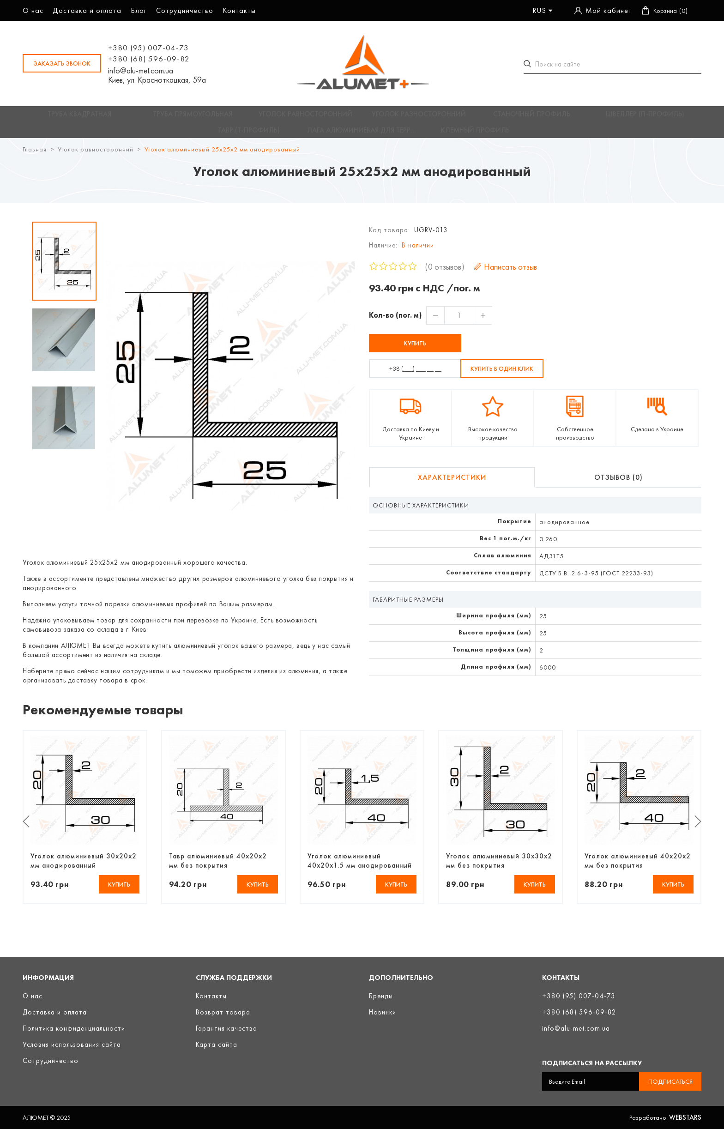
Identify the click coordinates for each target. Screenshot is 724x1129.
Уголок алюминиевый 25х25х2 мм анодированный (222, 156)
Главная (35, 156)
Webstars (685, 1117)
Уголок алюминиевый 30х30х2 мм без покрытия (499, 867)
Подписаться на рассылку (592, 1063)
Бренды (381, 996)
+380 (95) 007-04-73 (148, 47)
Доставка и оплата (87, 10)
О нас (33, 10)
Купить (415, 350)
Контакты (239, 10)
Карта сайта (216, 1044)
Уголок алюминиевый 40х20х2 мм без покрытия (638, 867)
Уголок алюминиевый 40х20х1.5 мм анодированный (360, 867)
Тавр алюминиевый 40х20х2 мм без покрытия (218, 867)
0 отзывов (444, 273)
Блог (139, 10)
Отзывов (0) (618, 484)
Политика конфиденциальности (74, 1028)
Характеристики (452, 484)
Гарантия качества (226, 1028)
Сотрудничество (184, 10)
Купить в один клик (502, 375)
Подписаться (670, 1081)
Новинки (382, 1012)
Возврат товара (223, 1012)
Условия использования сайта (72, 1044)
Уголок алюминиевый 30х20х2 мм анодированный (83, 867)
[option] (64, 268)
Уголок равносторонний (95, 156)
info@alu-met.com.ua (140, 70)
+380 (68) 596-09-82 (149, 59)
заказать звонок (61, 63)
